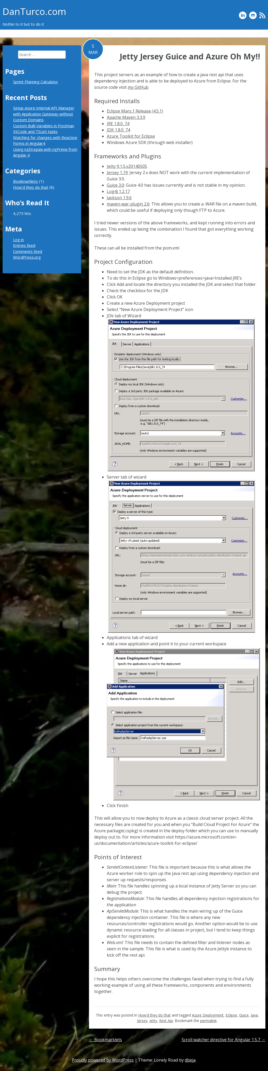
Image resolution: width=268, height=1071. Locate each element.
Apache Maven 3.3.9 (126, 117)
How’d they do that (217, 33)
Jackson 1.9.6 (119, 198)
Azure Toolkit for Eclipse (131, 136)
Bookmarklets (253, 33)
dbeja (190, 1060)
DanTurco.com (34, 11)
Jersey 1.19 (117, 172)
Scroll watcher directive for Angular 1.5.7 (223, 1039)
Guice (244, 1015)
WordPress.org (27, 257)
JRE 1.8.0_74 (118, 123)
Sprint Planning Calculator (171, 33)
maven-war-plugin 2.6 (128, 204)
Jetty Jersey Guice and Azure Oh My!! (190, 56)
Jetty (153, 1020)
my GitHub (138, 87)
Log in (18, 239)
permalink (208, 1020)
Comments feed (27, 251)
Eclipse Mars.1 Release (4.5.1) (135, 111)
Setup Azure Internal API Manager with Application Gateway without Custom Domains (43, 113)
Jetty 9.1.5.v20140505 (127, 166)
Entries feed (24, 245)
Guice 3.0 (115, 185)
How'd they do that (154, 1015)
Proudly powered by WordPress (103, 1060)
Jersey (142, 1020)
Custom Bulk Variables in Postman (43, 125)
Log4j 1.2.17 (118, 191)
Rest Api (166, 1020)
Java (254, 1015)
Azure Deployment (208, 1015)
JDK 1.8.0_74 (118, 130)
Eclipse (231, 1015)
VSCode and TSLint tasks (35, 131)
